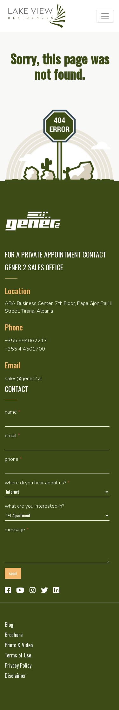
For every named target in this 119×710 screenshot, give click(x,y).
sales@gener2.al (23, 378)
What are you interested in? (34, 506)
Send (13, 573)
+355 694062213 (26, 340)
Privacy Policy (18, 665)
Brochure (14, 635)
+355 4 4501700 (25, 348)
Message (17, 529)
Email (12, 435)
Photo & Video (19, 645)
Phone (13, 459)
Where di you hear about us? (37, 482)
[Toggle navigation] (105, 16)
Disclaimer (15, 675)
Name (12, 412)
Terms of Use (18, 655)
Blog (9, 624)
